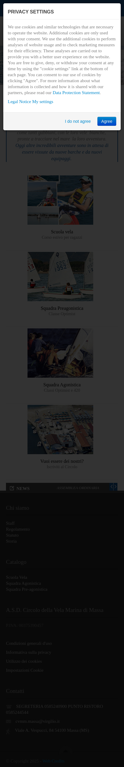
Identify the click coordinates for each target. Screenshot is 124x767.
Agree (106, 121)
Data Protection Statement (76, 92)
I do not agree (78, 121)
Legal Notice (19, 101)
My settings (42, 101)
